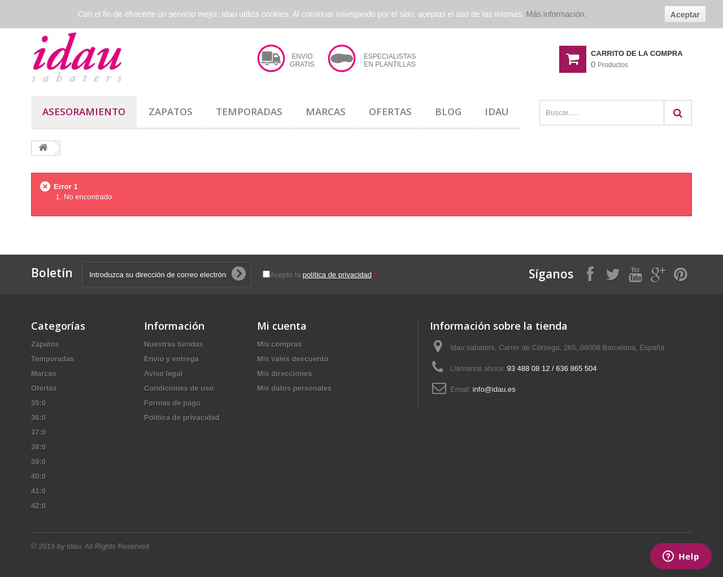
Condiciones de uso (179, 388)
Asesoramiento (83, 111)
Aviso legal (163, 373)
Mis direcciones (284, 373)
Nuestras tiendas (173, 344)
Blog (448, 111)
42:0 (38, 505)
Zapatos (171, 111)
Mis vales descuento (292, 359)
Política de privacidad (182, 417)
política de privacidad (337, 274)
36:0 (38, 417)
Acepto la (323, 274)
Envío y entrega (171, 359)
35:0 (38, 403)
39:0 (38, 461)
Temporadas (249, 111)
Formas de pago (172, 403)
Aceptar (685, 14)
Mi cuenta (282, 326)
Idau (497, 111)
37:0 (38, 432)
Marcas (326, 111)
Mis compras (279, 344)
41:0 (38, 491)
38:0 (38, 447)
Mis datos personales (294, 388)
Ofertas (390, 111)
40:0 (38, 476)
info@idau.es (494, 389)
